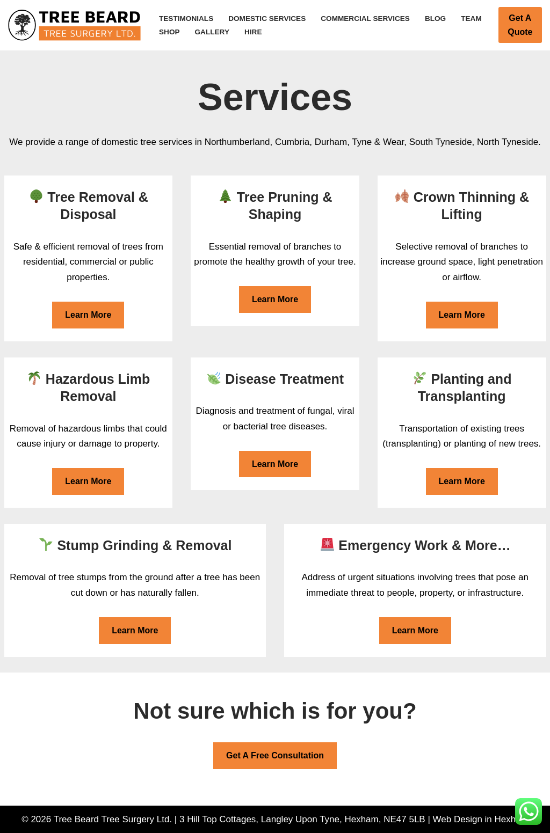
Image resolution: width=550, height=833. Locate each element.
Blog (435, 18)
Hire (253, 32)
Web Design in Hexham (481, 819)
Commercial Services (365, 18)
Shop (169, 32)
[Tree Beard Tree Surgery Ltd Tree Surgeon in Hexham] (74, 25)
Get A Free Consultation (275, 755)
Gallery (212, 32)
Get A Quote (520, 24)
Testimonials (186, 18)
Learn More (88, 314)
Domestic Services (267, 18)
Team (471, 18)
